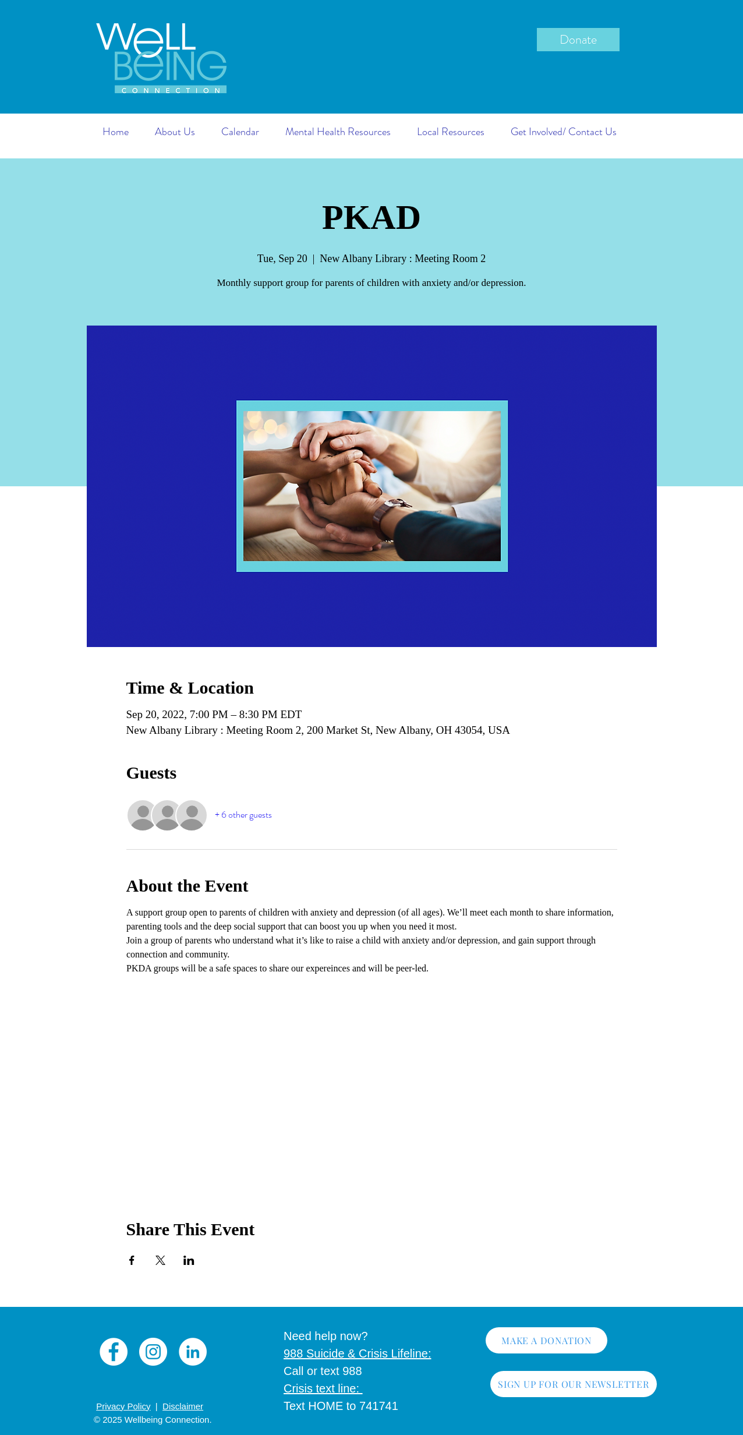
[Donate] (578, 39)
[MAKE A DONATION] (546, 1340)
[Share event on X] (160, 1260)
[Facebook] (114, 1352)
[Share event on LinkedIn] (188, 1260)
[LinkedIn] (193, 1352)
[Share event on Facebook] (131, 1260)
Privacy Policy (123, 1406)
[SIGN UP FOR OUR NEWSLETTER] (573, 1384)
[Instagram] (153, 1352)
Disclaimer (182, 1406)
